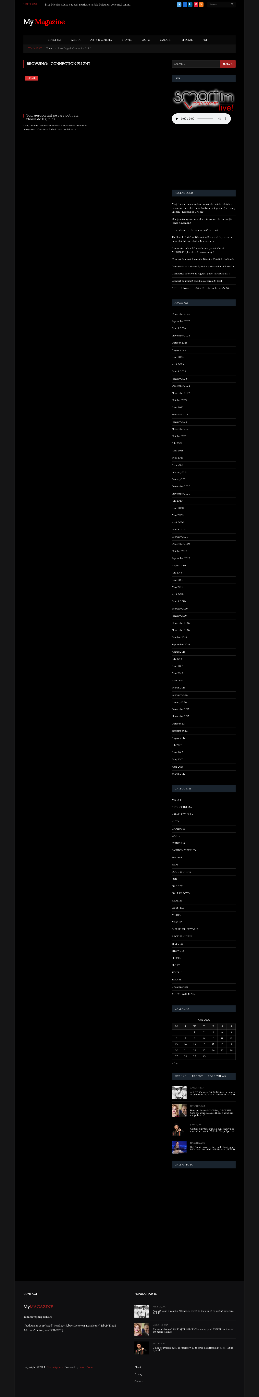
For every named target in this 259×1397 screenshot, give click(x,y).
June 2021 (177, 450)
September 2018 (181, 644)
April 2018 (177, 680)
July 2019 (177, 572)
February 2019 (180, 608)
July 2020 (177, 500)
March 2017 (178, 774)
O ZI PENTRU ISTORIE (185, 929)
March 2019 (179, 601)
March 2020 (179, 529)
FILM (175, 864)
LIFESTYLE (54, 40)
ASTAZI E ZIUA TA (182, 814)
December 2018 (181, 623)
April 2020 (178, 522)
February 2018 (180, 695)
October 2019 (179, 551)
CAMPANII (178, 828)
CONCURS (178, 843)
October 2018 (179, 637)
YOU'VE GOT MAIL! (183, 994)
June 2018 (177, 666)
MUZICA (177, 922)
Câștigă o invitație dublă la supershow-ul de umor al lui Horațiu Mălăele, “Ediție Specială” (212, 1130)
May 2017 (177, 759)
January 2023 (179, 378)
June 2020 (178, 508)
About (137, 1367)
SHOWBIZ (178, 951)
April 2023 (178, 364)
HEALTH (177, 900)
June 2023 (178, 357)
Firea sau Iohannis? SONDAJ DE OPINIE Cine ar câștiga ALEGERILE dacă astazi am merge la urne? (211, 1113)
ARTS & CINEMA (101, 40)
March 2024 (179, 328)
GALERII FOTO (181, 893)
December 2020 (181, 486)
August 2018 (178, 651)
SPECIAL (187, 40)
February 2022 (180, 414)
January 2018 (179, 702)
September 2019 (181, 558)
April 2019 (178, 594)
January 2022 (179, 422)
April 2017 (177, 766)
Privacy (138, 1374)
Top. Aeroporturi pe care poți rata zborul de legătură (52, 117)
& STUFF (176, 800)
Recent (197, 1076)
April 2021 (177, 465)
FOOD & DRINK (181, 872)
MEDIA (75, 40)
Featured (177, 857)
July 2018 (177, 659)
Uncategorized (180, 987)
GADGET (166, 40)
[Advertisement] (164, 21)
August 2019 (179, 565)
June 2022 (177, 407)
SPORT (176, 965)
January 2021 (179, 479)
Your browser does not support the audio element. (201, 118)
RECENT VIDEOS (182, 936)
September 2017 (181, 730)
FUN (205, 40)
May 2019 (177, 587)
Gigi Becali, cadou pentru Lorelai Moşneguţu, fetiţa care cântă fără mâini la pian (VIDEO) (212, 1148)
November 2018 (181, 630)
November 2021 (181, 429)
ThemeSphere (54, 1367)
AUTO (146, 40)
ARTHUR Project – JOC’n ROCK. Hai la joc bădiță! (200, 288)
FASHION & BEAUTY (184, 850)
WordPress (86, 1367)
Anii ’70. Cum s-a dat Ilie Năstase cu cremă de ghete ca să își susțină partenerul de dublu (213, 1093)
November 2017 (180, 716)
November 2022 (181, 393)
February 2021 (180, 472)
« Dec (175, 1063)
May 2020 (177, 515)
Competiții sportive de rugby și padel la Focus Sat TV (201, 273)
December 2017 (180, 709)
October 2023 (179, 342)
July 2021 (177, 443)
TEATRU (176, 972)
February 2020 (180, 536)
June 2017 (177, 752)
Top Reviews (217, 1076)
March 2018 (178, 687)
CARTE (176, 836)
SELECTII (177, 943)
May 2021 (177, 457)
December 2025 (181, 314)
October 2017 (179, 723)
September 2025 (181, 321)
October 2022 (179, 400)
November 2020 (181, 493)
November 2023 (181, 335)
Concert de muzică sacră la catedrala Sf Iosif (197, 281)
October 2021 (179, 436)
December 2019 (181, 544)
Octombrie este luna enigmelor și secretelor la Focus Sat (203, 266)
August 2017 (178, 738)
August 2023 (179, 350)
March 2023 (179, 371)
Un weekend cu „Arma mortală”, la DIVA (195, 230)
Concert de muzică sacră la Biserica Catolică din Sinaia (203, 259)
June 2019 (177, 580)
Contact (138, 1381)
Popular (181, 1076)
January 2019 (179, 615)
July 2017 (177, 745)
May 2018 (177, 673)
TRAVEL (127, 40)
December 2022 (181, 385)
